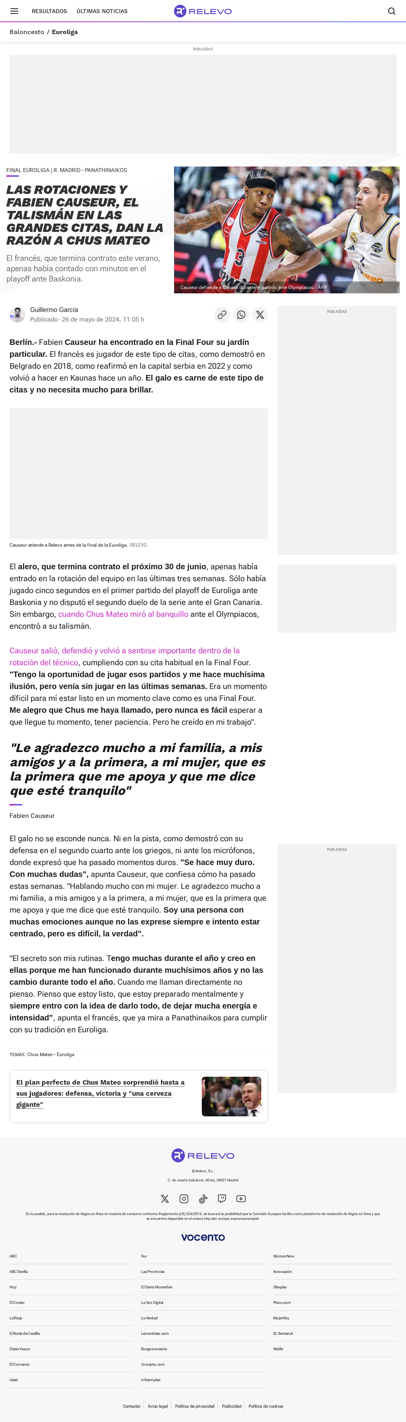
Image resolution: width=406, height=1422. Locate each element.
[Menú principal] (14, 11)
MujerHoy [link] (281, 1318)
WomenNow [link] (284, 1256)
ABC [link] (13, 1256)
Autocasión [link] (282, 1271)
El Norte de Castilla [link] (25, 1333)
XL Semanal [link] (283, 1333)
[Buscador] (392, 11)
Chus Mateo (40, 1054)
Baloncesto (27, 32)
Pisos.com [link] (282, 1302)
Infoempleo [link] (151, 1380)
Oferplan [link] (280, 1287)
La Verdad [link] (149, 1318)
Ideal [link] (13, 1380)
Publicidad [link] (231, 1406)
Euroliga (65, 32)
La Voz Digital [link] (152, 1302)
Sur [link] (144, 1256)
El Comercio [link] (20, 1364)
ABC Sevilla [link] (19, 1271)
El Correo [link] (17, 1302)
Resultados (49, 11)
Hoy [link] (13, 1287)
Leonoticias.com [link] (155, 1333)
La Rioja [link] (16, 1318)
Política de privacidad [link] (194, 1406)
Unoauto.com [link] (153, 1364)
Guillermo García (54, 309)
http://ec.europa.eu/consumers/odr (231, 1219)
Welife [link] (278, 1349)
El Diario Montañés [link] (156, 1287)
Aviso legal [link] (158, 1406)
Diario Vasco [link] (20, 1349)
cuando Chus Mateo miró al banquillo (123, 614)
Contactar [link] (131, 1406)
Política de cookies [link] (266, 1406)
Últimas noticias (102, 11)
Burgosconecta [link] (154, 1349)
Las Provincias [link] (153, 1271)
